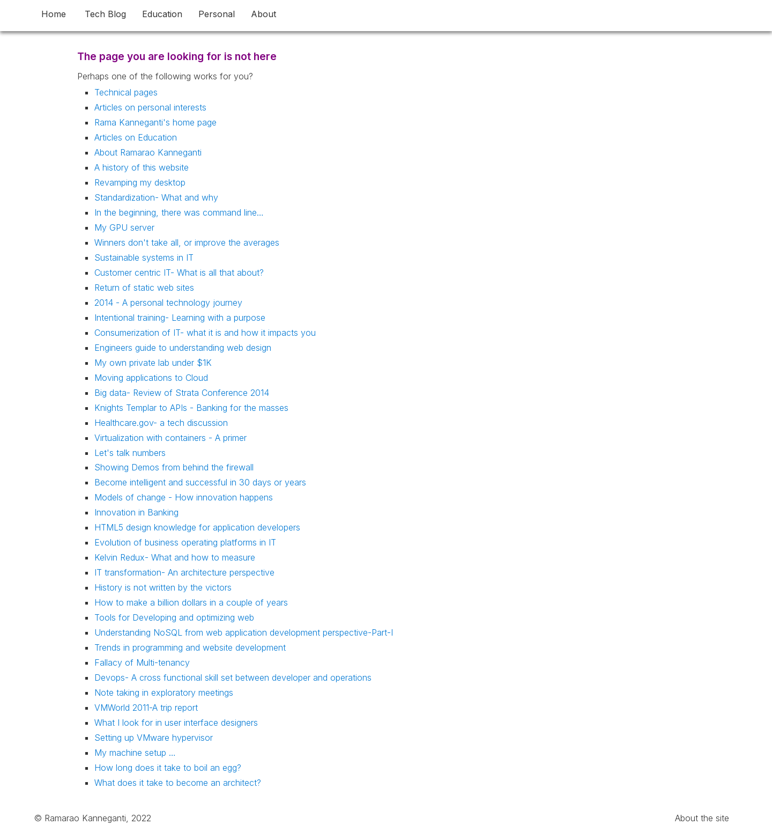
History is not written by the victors (163, 587)
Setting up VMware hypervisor (153, 737)
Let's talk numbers (130, 452)
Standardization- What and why (156, 197)
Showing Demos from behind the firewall (174, 467)
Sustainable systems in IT (144, 257)
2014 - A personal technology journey (168, 302)
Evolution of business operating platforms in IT (185, 542)
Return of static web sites (144, 287)
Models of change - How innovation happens (183, 497)
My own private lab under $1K (153, 362)
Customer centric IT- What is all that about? (179, 272)
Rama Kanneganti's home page (155, 122)
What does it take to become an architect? (177, 782)
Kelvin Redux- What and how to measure (174, 557)
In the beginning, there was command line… (179, 212)
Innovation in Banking (136, 512)
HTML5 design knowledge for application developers (197, 527)
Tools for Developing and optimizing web (174, 617)
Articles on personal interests (150, 107)
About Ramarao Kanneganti (148, 152)
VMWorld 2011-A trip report (146, 707)
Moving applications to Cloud (151, 377)
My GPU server (124, 227)
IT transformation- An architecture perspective (184, 572)
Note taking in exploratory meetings (163, 692)
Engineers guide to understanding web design (182, 347)
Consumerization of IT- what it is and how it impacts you (205, 332)
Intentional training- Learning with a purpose (179, 317)
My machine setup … (135, 752)
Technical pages (126, 92)
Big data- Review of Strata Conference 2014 (181, 392)
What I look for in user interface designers (176, 722)
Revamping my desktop (139, 182)
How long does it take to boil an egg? (167, 767)
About (263, 14)
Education (162, 14)
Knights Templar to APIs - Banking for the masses (191, 407)
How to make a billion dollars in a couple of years (191, 602)
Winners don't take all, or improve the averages (186, 242)
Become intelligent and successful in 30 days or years (200, 482)
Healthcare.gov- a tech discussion (161, 422)
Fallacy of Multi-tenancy (142, 662)
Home (53, 14)
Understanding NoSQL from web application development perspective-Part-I (243, 632)
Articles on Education (135, 137)
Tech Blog (105, 14)
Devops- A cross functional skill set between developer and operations (233, 677)
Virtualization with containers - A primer (170, 437)
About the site (702, 818)
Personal (216, 14)
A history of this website (141, 167)
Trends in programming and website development (190, 647)
